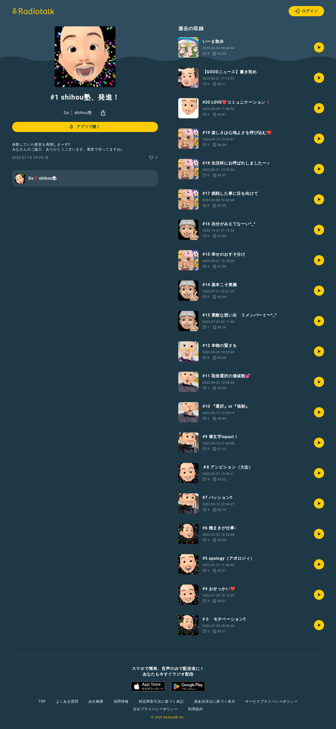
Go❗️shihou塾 (78, 112)
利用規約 (195, 709)
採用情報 (121, 701)
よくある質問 (67, 701)
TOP (42, 701)
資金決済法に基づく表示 (214, 701)
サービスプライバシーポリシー (271, 701)
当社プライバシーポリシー (155, 709)
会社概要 (95, 701)
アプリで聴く (84, 127)
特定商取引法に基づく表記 (161, 701)
